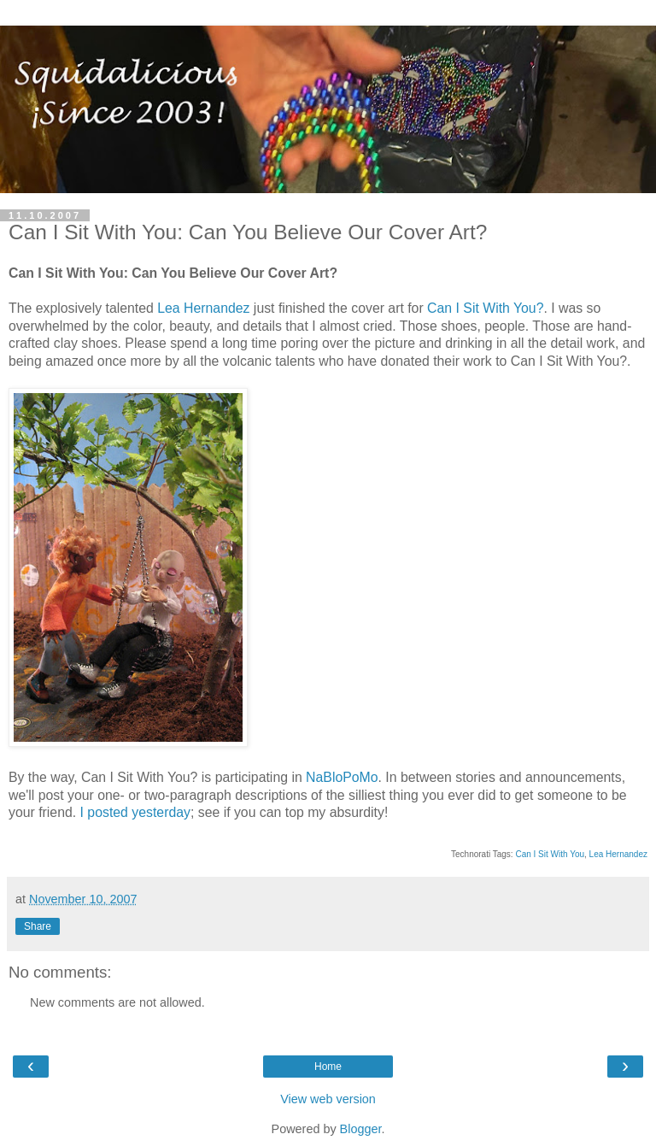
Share (37, 926)
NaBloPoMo (342, 777)
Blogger (361, 1129)
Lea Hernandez (203, 308)
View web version (328, 1099)
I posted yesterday (135, 812)
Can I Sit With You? (485, 308)
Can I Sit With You (549, 854)
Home (328, 1067)
